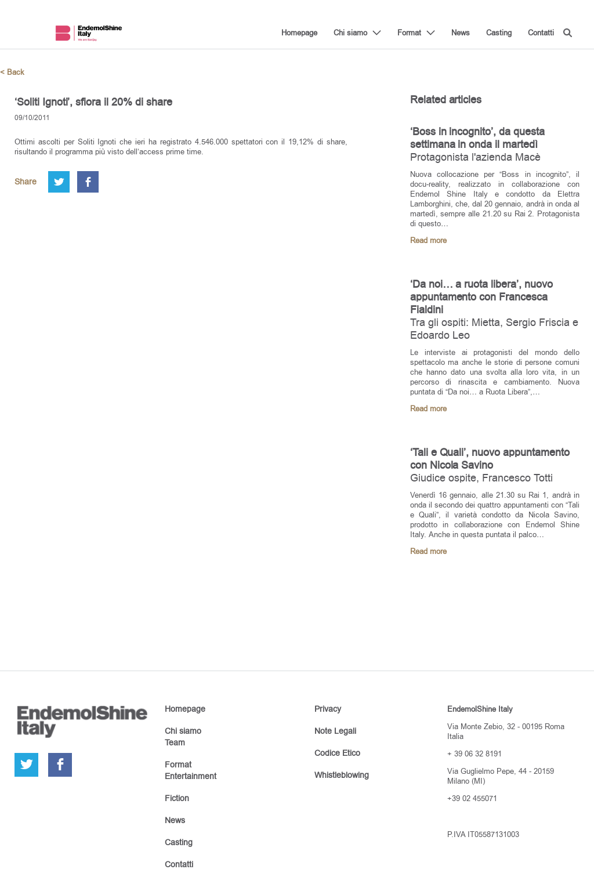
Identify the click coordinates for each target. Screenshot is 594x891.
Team (175, 742)
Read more (428, 240)
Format (409, 32)
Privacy (327, 709)
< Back (12, 72)
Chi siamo (350, 32)
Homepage (299, 32)
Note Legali (335, 731)
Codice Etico (337, 753)
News (460, 32)
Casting (499, 32)
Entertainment (190, 776)
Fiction (177, 798)
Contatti (541, 32)
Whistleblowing (341, 775)
